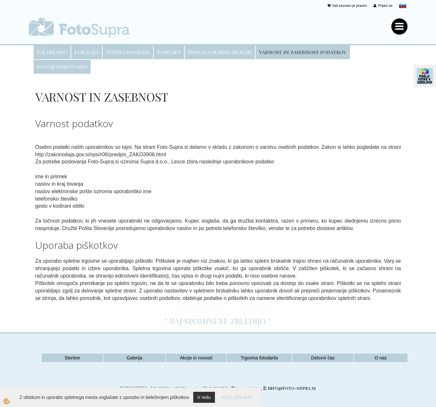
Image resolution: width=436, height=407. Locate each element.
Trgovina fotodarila (259, 357)
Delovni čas (322, 357)
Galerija (134, 357)
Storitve (72, 357)
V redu (204, 397)
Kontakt (169, 52)
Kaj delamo (52, 52)
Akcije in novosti (196, 357)
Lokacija (86, 52)
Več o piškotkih (236, 397)
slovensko (402, 5)
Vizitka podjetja (128, 52)
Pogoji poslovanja (62, 66)
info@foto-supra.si (292, 388)
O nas (380, 357)
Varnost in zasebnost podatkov (303, 52)
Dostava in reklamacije (220, 52)
